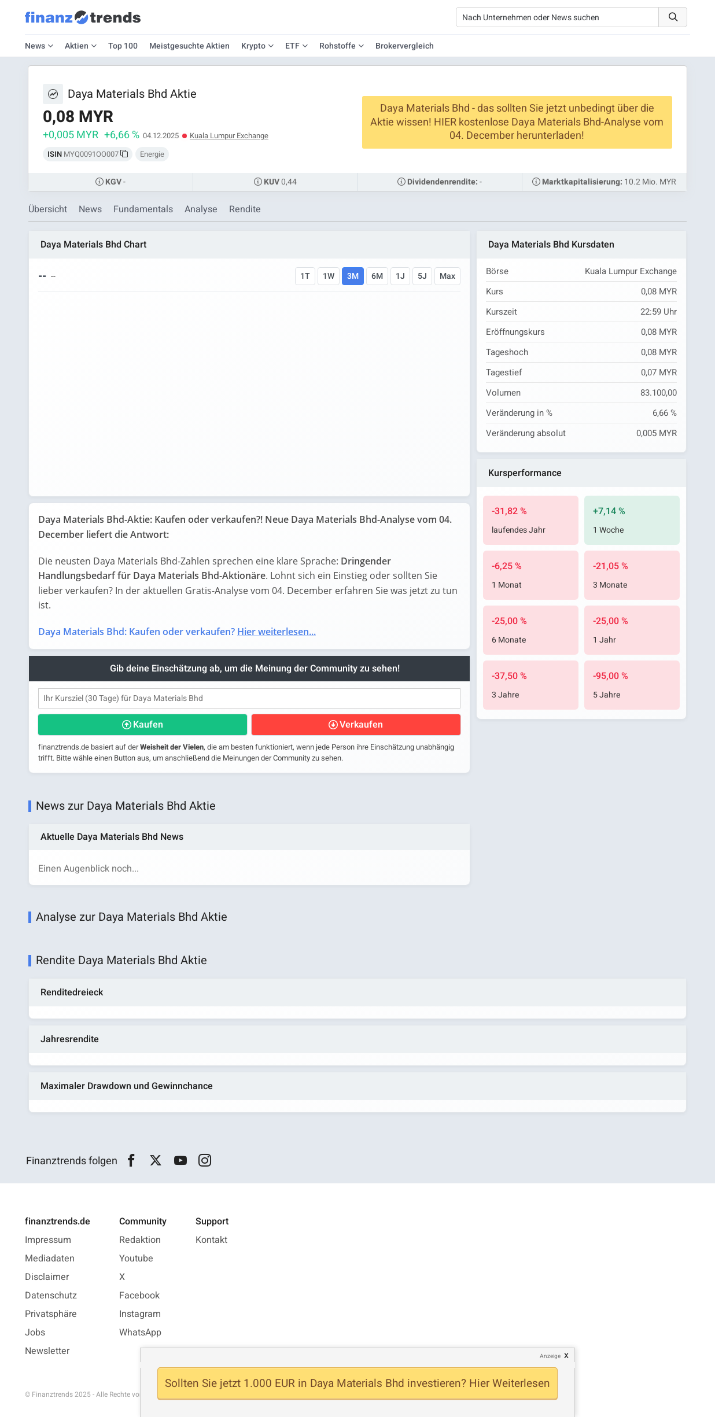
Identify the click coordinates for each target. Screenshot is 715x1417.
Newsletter (47, 1351)
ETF (292, 46)
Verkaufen (361, 725)
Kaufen (148, 725)
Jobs (35, 1332)
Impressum (48, 1240)
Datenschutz (51, 1295)
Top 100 (123, 46)
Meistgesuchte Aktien (189, 46)
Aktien (77, 46)
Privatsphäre (51, 1314)
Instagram (140, 1314)
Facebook (139, 1295)
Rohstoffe (337, 46)
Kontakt (211, 1240)
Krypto (253, 46)
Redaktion (140, 1240)
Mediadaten (50, 1258)
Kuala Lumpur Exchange (229, 135)
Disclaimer (47, 1277)
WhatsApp (140, 1332)
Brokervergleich (404, 46)
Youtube (136, 1258)
